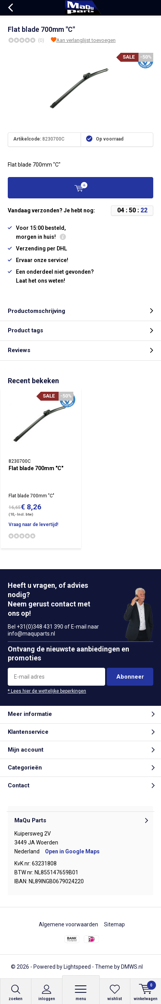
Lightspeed (77, 967)
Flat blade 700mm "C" (36, 468)
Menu (80, 992)
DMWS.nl (132, 967)
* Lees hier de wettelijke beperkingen (47, 691)
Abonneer (130, 676)
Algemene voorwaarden (68, 924)
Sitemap (114, 924)
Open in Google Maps (72, 851)
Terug (10, 8)
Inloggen (46, 992)
